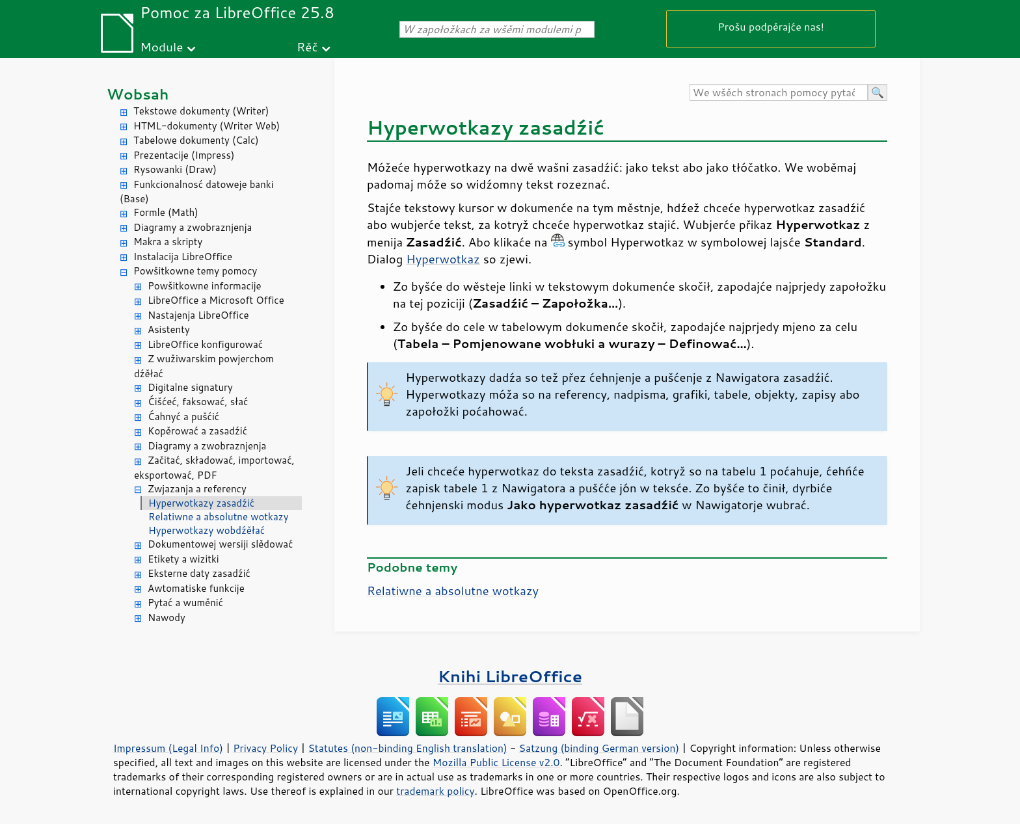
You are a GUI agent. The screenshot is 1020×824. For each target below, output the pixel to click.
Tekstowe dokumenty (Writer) (201, 111)
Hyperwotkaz (442, 258)
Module (161, 46)
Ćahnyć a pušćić (183, 416)
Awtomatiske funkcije (196, 588)
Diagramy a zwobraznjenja (192, 227)
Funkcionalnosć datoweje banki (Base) (197, 192)
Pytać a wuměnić (185, 602)
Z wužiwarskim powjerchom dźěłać (204, 366)
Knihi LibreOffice (510, 676)
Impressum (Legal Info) (168, 748)
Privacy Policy (265, 748)
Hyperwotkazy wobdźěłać (206, 530)
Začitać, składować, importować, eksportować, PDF (214, 467)
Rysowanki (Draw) (175, 169)
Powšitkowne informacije (205, 286)
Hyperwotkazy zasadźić (201, 503)
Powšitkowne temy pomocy (195, 271)
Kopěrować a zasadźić (197, 431)
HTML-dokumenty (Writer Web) (206, 126)
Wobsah (137, 94)
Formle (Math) (165, 212)
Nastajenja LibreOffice (198, 315)
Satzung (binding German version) (599, 748)
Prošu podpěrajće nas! (771, 26)
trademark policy (435, 791)
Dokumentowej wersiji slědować (220, 544)
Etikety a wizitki (183, 559)
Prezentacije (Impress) (183, 155)
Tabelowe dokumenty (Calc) (196, 140)
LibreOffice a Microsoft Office (216, 300)
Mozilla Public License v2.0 (496, 762)
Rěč (307, 46)
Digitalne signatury (190, 387)
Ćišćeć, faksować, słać (198, 401)
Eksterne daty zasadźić (199, 573)
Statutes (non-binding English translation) (407, 748)
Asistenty (169, 329)
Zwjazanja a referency (197, 489)
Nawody (166, 617)
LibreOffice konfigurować (205, 344)
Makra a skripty (167, 241)
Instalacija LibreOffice (182, 256)
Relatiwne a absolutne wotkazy (218, 517)
